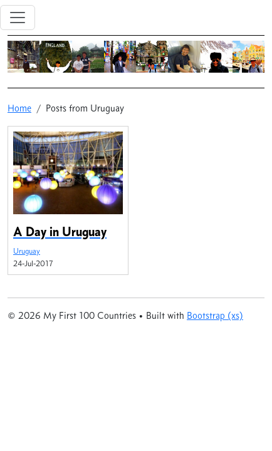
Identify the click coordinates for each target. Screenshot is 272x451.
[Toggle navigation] (17, 17)
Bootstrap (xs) (215, 315)
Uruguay (26, 251)
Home (19, 108)
